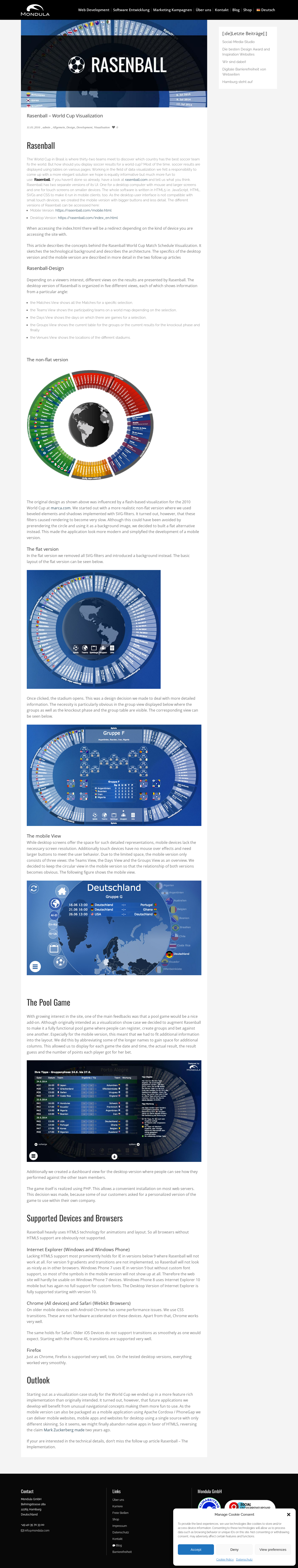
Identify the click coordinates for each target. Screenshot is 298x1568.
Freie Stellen (120, 1513)
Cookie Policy (225, 1559)
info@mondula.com (35, 1530)
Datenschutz (244, 1559)
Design (70, 127)
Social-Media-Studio (238, 42)
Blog (117, 1545)
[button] (288, 1514)
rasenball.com (136, 180)
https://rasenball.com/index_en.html (88, 218)
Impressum (119, 1526)
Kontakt (117, 1539)
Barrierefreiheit (122, 1552)
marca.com (61, 508)
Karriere (117, 1506)
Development (85, 127)
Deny (234, 1549)
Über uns (118, 1500)
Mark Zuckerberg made (64, 1429)
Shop (115, 1519)
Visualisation (102, 127)
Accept (196, 1549)
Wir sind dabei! (234, 62)
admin (46, 127)
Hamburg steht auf (237, 82)
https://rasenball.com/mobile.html (83, 210)
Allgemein (59, 127)
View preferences (273, 1549)
